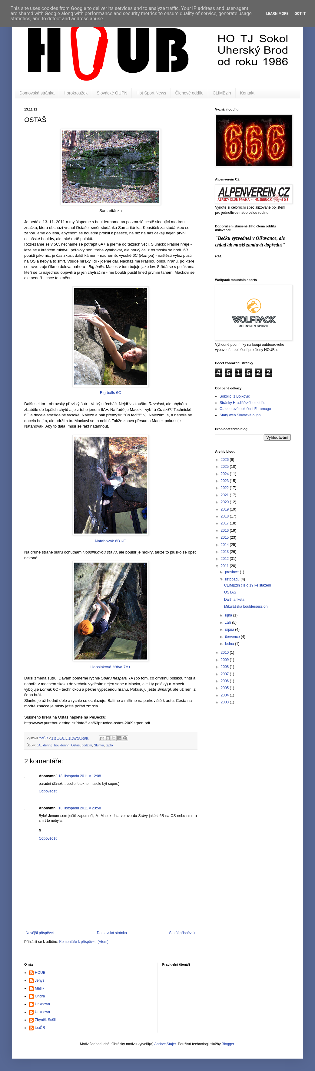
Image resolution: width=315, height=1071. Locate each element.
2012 (225, 559)
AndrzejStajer (165, 1044)
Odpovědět (48, 791)
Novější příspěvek (40, 933)
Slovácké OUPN (112, 93)
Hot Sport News (151, 93)
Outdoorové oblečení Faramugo (245, 409)
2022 (225, 488)
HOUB (40, 972)
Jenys (39, 980)
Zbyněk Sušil (45, 1020)
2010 (225, 652)
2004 (225, 695)
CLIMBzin (222, 93)
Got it (300, 14)
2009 (225, 660)
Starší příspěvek (182, 933)
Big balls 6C (110, 340)
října (229, 615)
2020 (225, 502)
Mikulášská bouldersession (245, 606)
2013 (225, 552)
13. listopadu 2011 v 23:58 (79, 808)
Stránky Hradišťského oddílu (242, 403)
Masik (39, 988)
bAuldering (44, 745)
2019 (225, 509)
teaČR (40, 1028)
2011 (225, 566)
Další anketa (234, 599)
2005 (225, 688)
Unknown (42, 1004)
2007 (225, 674)
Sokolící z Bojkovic (235, 396)
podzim (86, 745)
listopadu (232, 579)
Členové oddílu (189, 93)
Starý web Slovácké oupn (240, 415)
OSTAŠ (230, 592)
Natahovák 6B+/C (110, 489)
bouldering (61, 745)
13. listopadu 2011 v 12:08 (79, 776)
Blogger (228, 1044)
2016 (225, 530)
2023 (225, 481)
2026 (225, 460)
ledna (230, 644)
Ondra (40, 996)
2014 (225, 545)
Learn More (277, 14)
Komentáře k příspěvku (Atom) (83, 942)
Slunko (99, 745)
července (233, 637)
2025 (225, 466)
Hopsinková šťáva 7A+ (110, 615)
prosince (232, 572)
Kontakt (247, 93)
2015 (225, 537)
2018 (225, 516)
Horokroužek (76, 93)
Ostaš (75, 745)
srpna (230, 629)
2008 (225, 667)
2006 (225, 681)
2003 (225, 702)
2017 (225, 523)
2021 (225, 495)
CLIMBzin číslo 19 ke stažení (247, 585)
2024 (225, 474)
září (228, 622)
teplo (109, 745)
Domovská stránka (37, 93)
